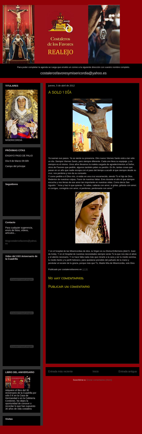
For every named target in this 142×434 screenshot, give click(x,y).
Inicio (96, 371)
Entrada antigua (128, 371)
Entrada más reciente (60, 371)
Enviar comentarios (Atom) (99, 380)
